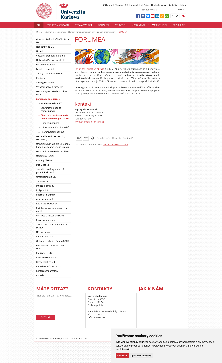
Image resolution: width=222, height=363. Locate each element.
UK (38, 24)
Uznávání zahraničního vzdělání (52, 151)
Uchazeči (103, 25)
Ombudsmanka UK (46, 176)
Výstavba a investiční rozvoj (50, 215)
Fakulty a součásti (58, 25)
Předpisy (119, 5)
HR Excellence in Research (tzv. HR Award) (52, 138)
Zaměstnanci (159, 25)
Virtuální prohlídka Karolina (50, 55)
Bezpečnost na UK (45, 261)
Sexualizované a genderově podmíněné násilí (50, 171)
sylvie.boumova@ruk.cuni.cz (89, 121)
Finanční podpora (50, 122)
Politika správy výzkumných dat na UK (52, 210)
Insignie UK (42, 190)
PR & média (179, 25)
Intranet (134, 5)
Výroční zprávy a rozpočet (49, 86)
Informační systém (45, 194)
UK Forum (107, 5)
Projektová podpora (46, 220)
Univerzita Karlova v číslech (50, 60)
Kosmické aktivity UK (46, 203)
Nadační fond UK (45, 46)
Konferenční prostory (47, 270)
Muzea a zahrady (45, 185)
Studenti (120, 25)
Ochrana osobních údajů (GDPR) (52, 241)
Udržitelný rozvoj (45, 155)
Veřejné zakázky (44, 236)
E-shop (182, 5)
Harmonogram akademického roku (51, 93)
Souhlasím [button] (122, 355)
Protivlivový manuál (46, 257)
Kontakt (40, 275)
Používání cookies (45, 253)
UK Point (145, 5)
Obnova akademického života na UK (53, 41)
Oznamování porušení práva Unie (51, 247)
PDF (79, 138)
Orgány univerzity (45, 64)
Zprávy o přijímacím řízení (49, 73)
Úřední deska (43, 232)
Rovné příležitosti (45, 160)
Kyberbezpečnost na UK (48, 266)
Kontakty (173, 5)
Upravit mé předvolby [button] (141, 355)
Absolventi (138, 25)
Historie (40, 51)
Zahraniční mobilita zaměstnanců (51, 109)
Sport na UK (42, 181)
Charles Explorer (158, 5)
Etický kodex (42, 164)
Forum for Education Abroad (89, 68)
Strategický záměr (45, 82)
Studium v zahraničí (51, 103)
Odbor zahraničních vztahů (55, 127)
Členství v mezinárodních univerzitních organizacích (91, 31)
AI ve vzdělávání (44, 199)
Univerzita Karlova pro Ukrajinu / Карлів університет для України (53, 145)
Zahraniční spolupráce (55, 31)
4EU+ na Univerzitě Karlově (50, 131)
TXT (86, 138)
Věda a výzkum (83, 25)
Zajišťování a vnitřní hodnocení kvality (52, 226)
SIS (126, 5)
